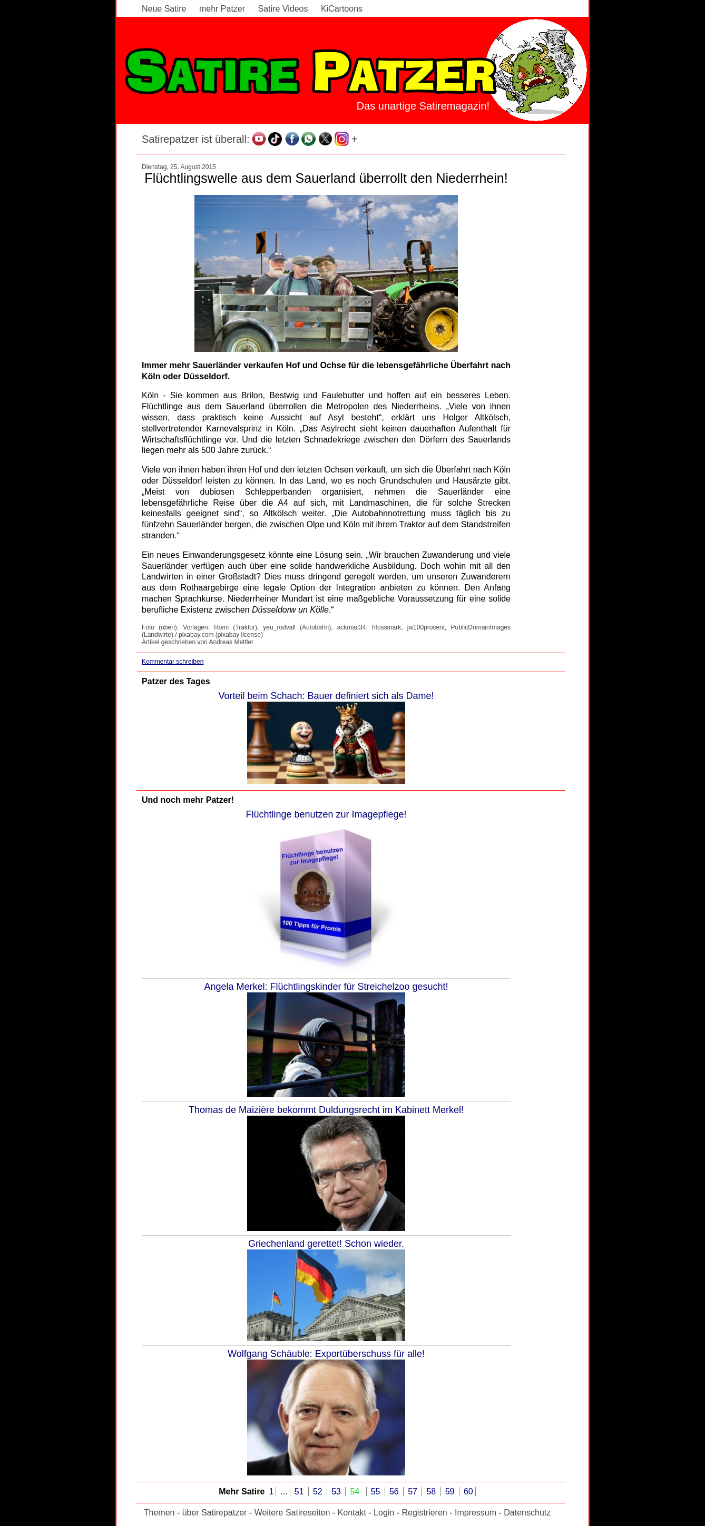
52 (319, 1491)
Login (384, 1512)
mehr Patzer (222, 8)
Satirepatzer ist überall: (196, 139)
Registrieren (424, 1512)
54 (355, 1491)
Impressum (475, 1512)
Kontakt (352, 1512)
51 (300, 1491)
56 (395, 1491)
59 (451, 1491)
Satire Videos (283, 8)
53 (337, 1491)
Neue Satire (164, 8)
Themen (159, 1512)
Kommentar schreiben (172, 661)
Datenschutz (527, 1512)
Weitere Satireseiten (292, 1512)
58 (432, 1491)
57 (413, 1491)
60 (468, 1491)
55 (377, 1491)
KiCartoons (342, 8)
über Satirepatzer (214, 1512)
